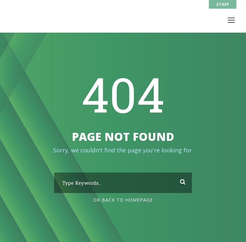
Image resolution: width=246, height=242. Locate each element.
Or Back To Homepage (123, 200)
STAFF (222, 4)
